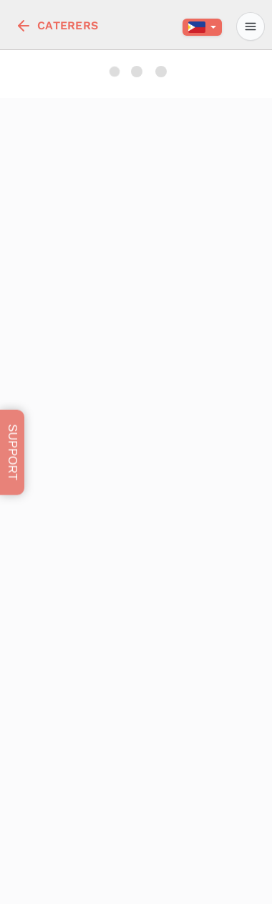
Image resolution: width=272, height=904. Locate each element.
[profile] (250, 26)
